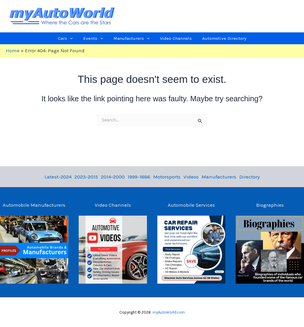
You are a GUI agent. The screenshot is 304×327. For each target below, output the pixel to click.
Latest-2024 (58, 177)
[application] (79, 38)
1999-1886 (139, 177)
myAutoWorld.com (169, 312)
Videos (191, 177)
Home (13, 50)
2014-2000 (113, 177)
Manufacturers (219, 177)
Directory (249, 177)
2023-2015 (86, 177)
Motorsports (166, 177)
